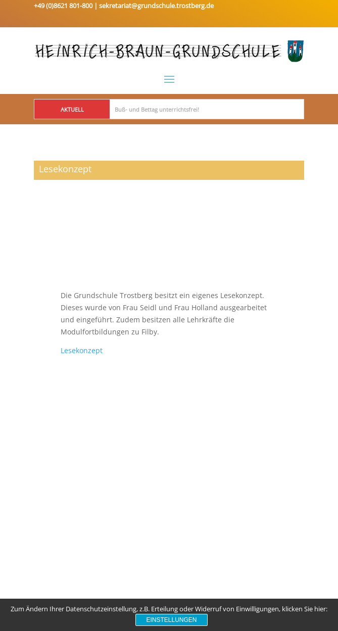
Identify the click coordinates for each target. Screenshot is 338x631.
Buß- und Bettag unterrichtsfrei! (157, 109)
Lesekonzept (82, 350)
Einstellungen (171, 619)
